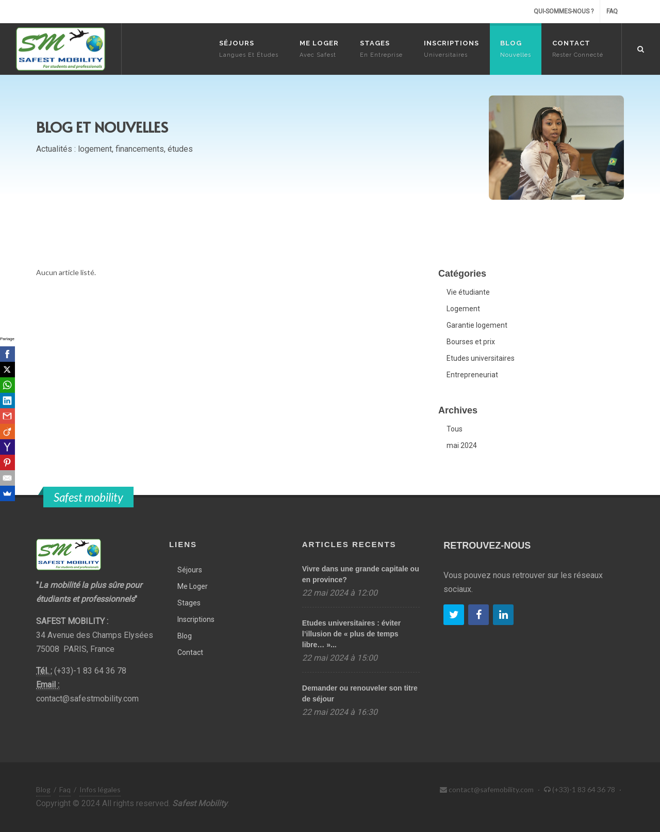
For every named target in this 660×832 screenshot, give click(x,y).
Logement (463, 309)
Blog (184, 636)
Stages (189, 603)
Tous (455, 429)
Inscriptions (195, 619)
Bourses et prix (471, 342)
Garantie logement (477, 325)
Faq (612, 11)
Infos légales (100, 789)
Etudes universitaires (481, 358)
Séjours (189, 570)
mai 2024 (462, 445)
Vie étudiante (468, 292)
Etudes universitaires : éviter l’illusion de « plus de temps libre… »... (351, 634)
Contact (190, 652)
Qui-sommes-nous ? (563, 11)
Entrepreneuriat (472, 375)
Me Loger (192, 586)
